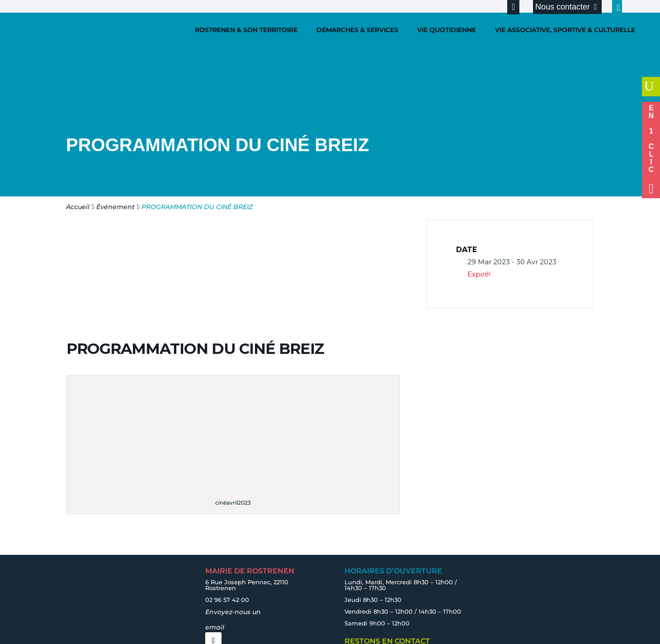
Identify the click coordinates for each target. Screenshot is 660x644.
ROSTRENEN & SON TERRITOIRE (246, 30)
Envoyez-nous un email (233, 619)
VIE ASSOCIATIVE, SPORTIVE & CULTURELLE (565, 30)
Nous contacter (562, 6)
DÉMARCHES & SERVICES (357, 30)
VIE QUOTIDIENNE (446, 30)
